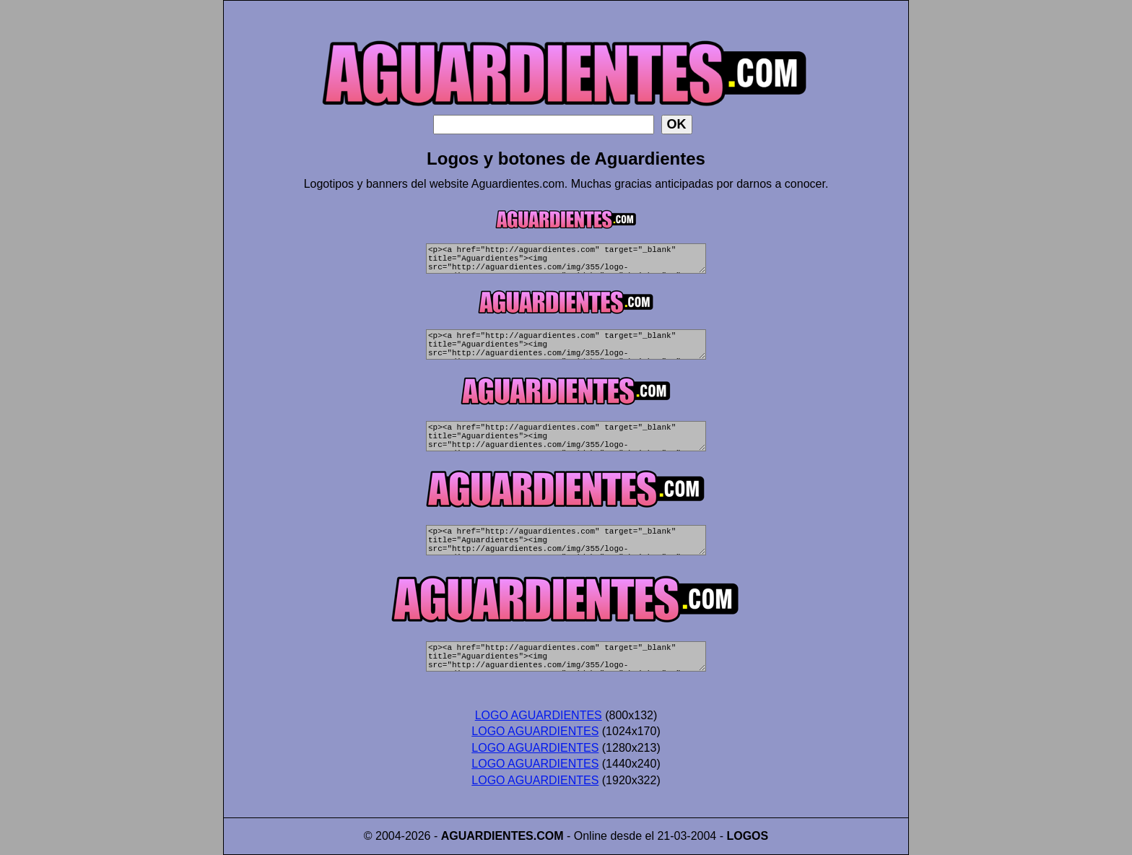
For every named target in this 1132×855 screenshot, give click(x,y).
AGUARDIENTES (487, 836)
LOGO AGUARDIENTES (538, 715)
